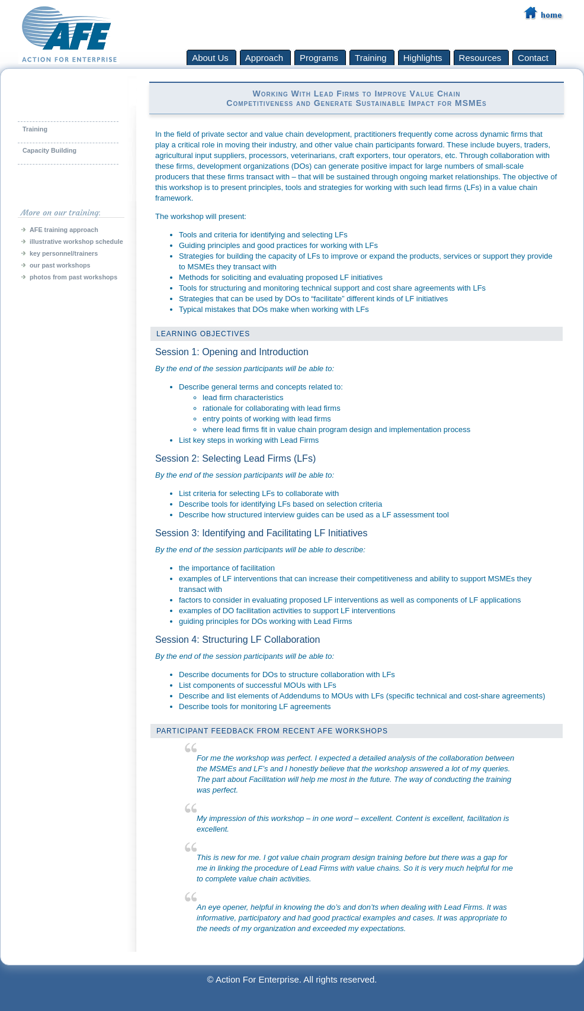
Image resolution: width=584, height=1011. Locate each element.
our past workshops (60, 265)
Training (35, 129)
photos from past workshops (73, 277)
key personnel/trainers (64, 253)
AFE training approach (64, 229)
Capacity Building (49, 150)
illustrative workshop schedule (76, 241)
